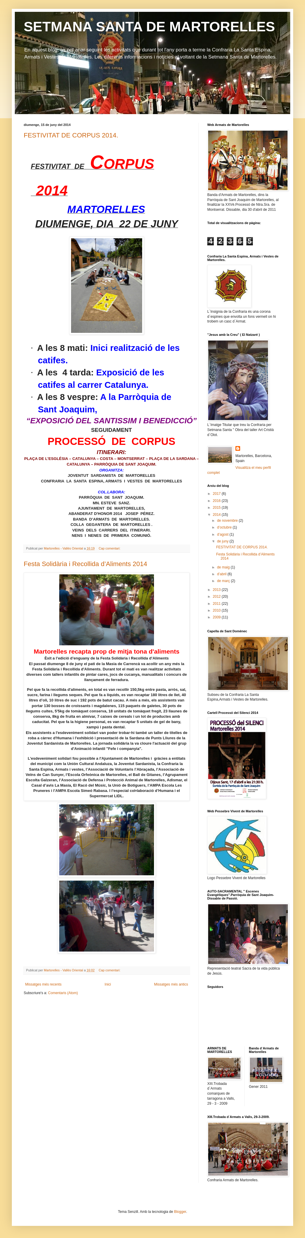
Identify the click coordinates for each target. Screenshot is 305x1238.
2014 (217, 515)
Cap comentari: (110, 548)
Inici (108, 984)
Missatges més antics (171, 984)
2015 (217, 507)
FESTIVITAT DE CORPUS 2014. (71, 135)
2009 (217, 617)
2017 (217, 494)
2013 (217, 590)
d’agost (223, 534)
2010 (217, 610)
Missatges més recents (43, 984)
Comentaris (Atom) (63, 993)
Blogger (180, 1212)
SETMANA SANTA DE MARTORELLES (149, 26)
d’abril (222, 574)
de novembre (228, 520)
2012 (217, 596)
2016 (217, 501)
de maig (224, 567)
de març (224, 581)
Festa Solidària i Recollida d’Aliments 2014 (85, 564)
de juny (223, 541)
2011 (217, 604)
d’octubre (225, 527)
